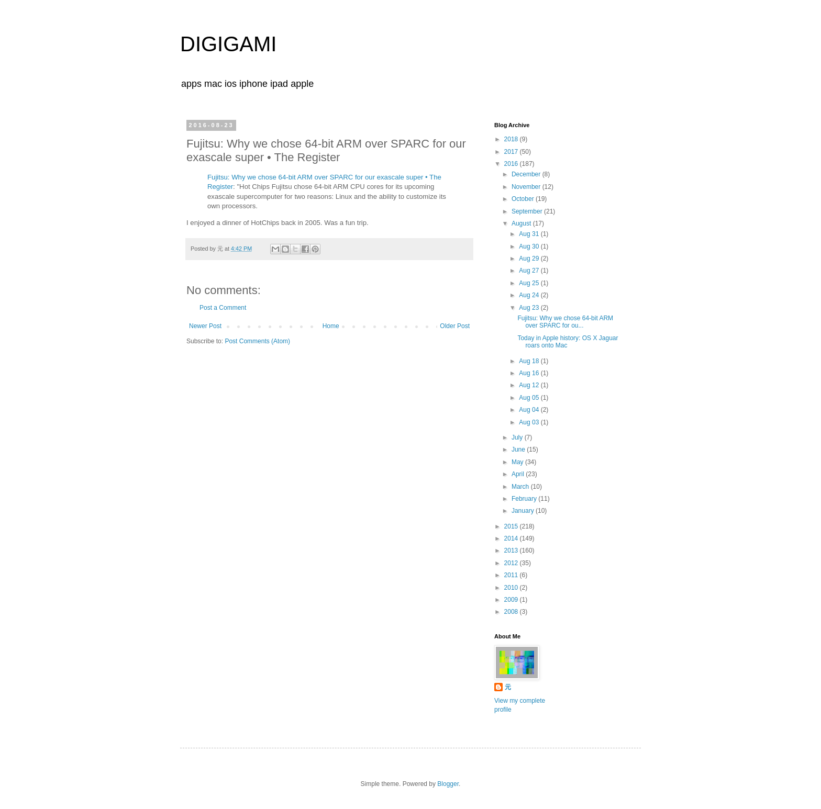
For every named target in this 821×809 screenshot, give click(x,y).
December (527, 174)
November (527, 186)
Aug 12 (529, 385)
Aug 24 (529, 295)
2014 (512, 538)
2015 (512, 526)
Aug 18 (529, 361)
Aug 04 (529, 409)
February (525, 498)
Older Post (455, 326)
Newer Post (205, 326)
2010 (512, 587)
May (518, 462)
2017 (512, 151)
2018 (512, 139)
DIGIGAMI (228, 43)
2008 (512, 611)
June (519, 449)
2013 (512, 550)
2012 (512, 563)
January (524, 510)
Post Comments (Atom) (257, 341)
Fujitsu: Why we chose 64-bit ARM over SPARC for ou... (565, 321)
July (518, 437)
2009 (512, 599)
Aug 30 (529, 246)
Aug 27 (529, 270)
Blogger (448, 784)
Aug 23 (529, 307)
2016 (512, 163)
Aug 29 (529, 258)
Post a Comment (222, 307)
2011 (512, 575)
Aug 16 (529, 373)
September (528, 211)
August (522, 223)
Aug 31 (529, 234)
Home (331, 326)
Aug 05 (529, 397)
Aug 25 (529, 283)
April (519, 474)
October (524, 199)
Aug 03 (529, 422)
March (521, 486)
